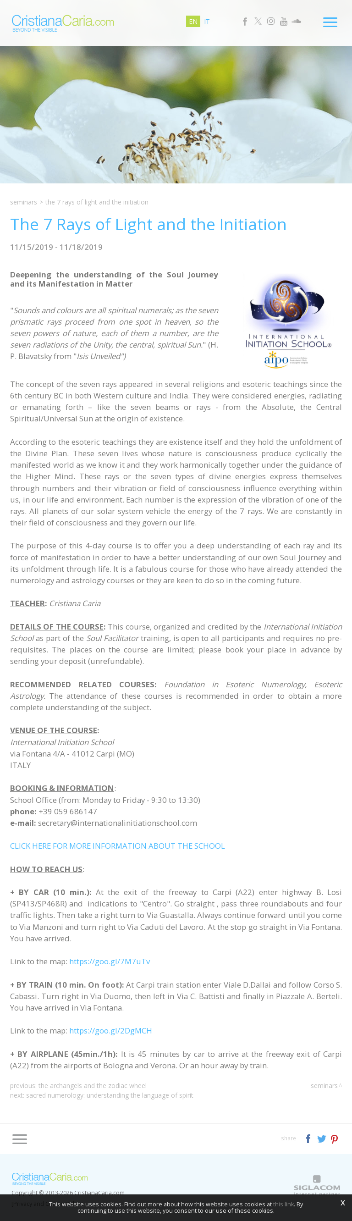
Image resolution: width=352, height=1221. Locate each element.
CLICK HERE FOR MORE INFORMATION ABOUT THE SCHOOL (117, 845)
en (193, 21)
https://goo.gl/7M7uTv (109, 961)
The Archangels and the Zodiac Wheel (92, 1085)
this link (283, 1204)
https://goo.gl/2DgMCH (110, 1030)
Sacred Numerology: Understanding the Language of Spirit (109, 1095)
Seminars (23, 202)
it (207, 21)
